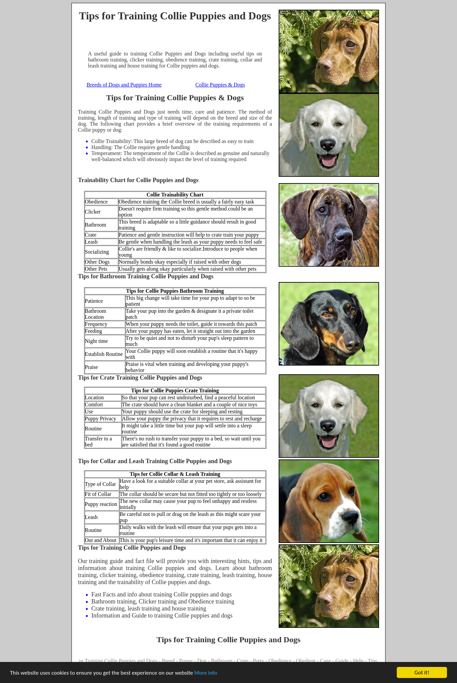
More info (205, 673)
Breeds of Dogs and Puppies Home (124, 85)
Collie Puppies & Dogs (220, 85)
